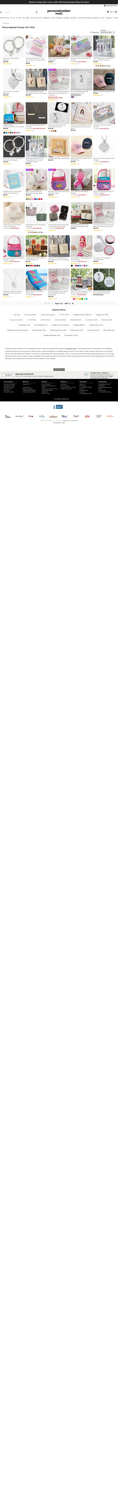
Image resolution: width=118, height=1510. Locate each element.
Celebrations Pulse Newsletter (104, 385)
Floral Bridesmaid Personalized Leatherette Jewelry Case (58, 225)
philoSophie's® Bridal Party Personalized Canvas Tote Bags (36, 92)
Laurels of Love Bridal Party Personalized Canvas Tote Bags (58, 259)
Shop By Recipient (9, 386)
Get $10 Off (8, 375)
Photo (53, 18)
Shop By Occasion (9, 384)
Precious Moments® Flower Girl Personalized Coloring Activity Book (81, 126)
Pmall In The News (65, 389)
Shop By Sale (8, 389)
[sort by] (107, 32)
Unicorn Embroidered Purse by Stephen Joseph (103, 192)
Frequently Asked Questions (47, 391)
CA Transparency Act (85, 393)
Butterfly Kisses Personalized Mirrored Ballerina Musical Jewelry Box (58, 293)
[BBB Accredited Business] (57, 408)
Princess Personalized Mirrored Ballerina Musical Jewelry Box (103, 225)
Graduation (46, 18)
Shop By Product (9, 387)
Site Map (6, 390)
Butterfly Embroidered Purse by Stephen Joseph (59, 192)
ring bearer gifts (71, 348)
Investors (82, 392)
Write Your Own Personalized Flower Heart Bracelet (13, 159)
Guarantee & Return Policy (50, 389)
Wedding (59, 18)
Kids (23, 18)
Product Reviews (9, 392)
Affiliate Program (28, 389)
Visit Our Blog (64, 386)
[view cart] (116, 12)
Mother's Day (4, 18)
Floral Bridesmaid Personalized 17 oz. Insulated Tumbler (103, 59)
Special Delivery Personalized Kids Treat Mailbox (13, 126)
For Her (12, 18)
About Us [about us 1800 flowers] (82, 384)
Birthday (66, 18)
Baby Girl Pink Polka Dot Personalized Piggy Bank (34, 192)
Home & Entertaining (85, 18)
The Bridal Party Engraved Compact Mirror (102, 259)
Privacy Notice (48, 376)
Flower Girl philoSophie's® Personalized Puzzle (56, 126)
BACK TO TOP (59, 369)
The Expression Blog (104, 392)
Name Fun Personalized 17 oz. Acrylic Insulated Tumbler (81, 292)
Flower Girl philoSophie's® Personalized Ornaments (101, 292)
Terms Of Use (46, 393)
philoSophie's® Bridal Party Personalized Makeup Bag (80, 225)
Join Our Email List (28, 386)
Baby (27, 18)
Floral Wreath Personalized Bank (59, 158)
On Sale (115, 18)
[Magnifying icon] (36, 12)
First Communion (36, 18)
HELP (63, 422)
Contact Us (26, 384)
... (110, 66)
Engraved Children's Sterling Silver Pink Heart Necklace (12, 292)
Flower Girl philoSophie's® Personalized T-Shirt (79, 92)
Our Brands (82, 386)
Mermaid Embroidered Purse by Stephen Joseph (14, 259)
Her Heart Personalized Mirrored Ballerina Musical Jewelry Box (59, 92)
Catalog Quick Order (29, 392)
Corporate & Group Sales (68, 387)
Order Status (27, 387)
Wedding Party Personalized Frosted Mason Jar (35, 259)
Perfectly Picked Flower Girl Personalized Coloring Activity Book (35, 60)
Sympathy (73, 18)
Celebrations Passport (29, 390)
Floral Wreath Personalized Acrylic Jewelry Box (12, 225)
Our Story (63, 384)
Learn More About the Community (101, 377)
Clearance (109, 18)
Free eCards (102, 390)
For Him (18, 18)
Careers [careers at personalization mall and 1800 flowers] (81, 389)
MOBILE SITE (57, 422)
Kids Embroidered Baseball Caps (104, 91)
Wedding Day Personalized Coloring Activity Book (12, 192)
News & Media (83, 390)
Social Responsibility (85, 387)
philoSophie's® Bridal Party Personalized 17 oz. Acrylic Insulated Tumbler (35, 160)
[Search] (21, 12)
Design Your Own (98, 18)
